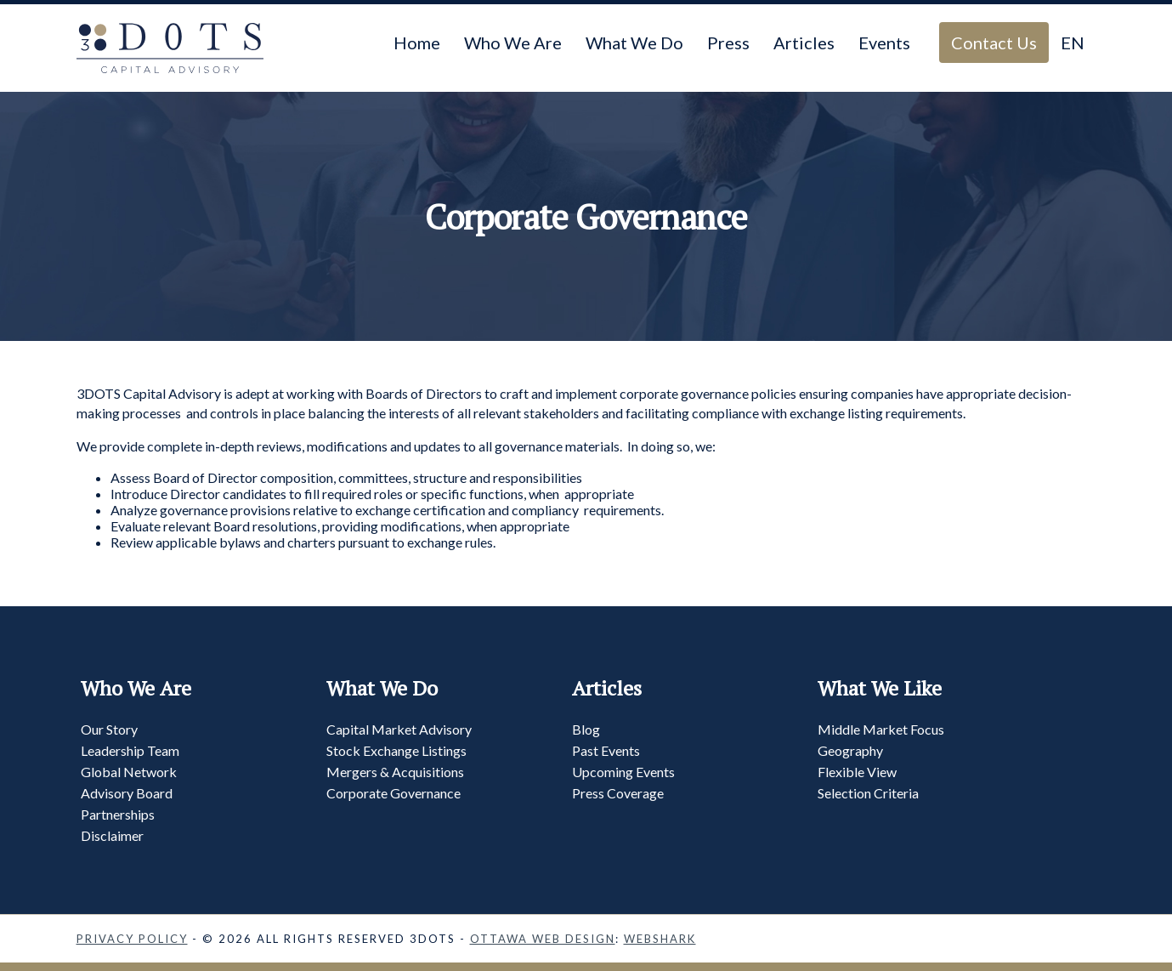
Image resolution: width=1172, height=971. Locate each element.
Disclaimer (112, 835)
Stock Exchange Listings (396, 750)
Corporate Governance (393, 793)
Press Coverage (618, 793)
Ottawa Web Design (542, 938)
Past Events (606, 750)
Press (728, 42)
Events (884, 42)
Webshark (660, 938)
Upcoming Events (623, 772)
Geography (850, 750)
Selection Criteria (868, 793)
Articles (804, 42)
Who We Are (513, 42)
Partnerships (118, 814)
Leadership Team (130, 750)
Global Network (129, 772)
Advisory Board (127, 793)
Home (416, 42)
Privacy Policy (132, 938)
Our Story (109, 729)
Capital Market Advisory (399, 729)
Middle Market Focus (881, 729)
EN (1072, 42)
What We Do (634, 42)
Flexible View (857, 772)
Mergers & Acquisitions (395, 772)
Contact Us (994, 42)
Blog (586, 729)
